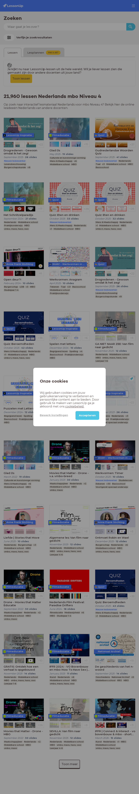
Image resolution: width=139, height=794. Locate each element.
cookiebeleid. (74, 406)
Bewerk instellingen (54, 415)
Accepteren (87, 415)
